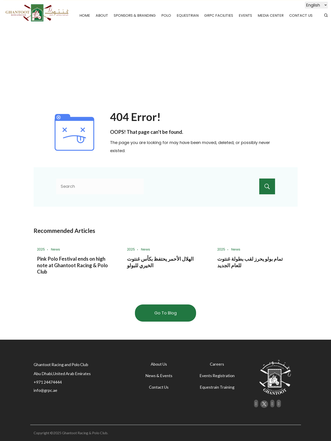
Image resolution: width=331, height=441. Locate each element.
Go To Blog (165, 313)
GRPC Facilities (218, 15)
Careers (217, 364)
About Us (159, 364)
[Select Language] (316, 5)
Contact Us (300, 15)
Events (245, 15)
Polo (166, 15)
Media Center (271, 15)
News (55, 249)
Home (84, 15)
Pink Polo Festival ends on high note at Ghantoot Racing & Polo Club (72, 265)
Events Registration (217, 375)
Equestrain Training (217, 387)
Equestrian (188, 15)
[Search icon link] (325, 15)
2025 (41, 249)
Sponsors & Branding (135, 15)
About (102, 15)
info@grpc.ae (45, 390)
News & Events (158, 375)
